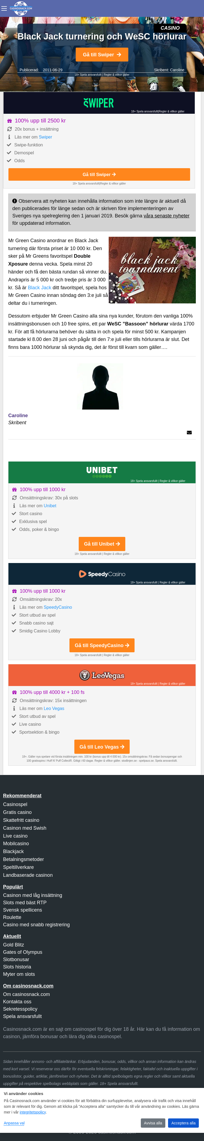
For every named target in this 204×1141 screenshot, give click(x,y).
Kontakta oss (17, 1001)
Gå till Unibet (102, 544)
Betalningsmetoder (23, 859)
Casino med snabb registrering (36, 924)
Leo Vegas (54, 708)
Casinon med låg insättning (32, 895)
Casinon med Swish (24, 828)
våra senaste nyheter (167, 216)
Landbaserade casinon (28, 875)
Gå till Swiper (102, 54)
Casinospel (15, 804)
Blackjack (13, 851)
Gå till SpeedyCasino (102, 645)
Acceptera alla (183, 1123)
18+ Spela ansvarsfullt (88, 74)
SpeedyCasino (58, 607)
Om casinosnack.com (26, 994)
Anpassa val (14, 1123)
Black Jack (39, 287)
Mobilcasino (16, 843)
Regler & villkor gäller (116, 74)
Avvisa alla (153, 1123)
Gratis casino (17, 812)
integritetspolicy (32, 1112)
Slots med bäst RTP (25, 902)
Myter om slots (19, 974)
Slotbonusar (16, 959)
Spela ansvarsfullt (22, 1016)
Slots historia (17, 967)
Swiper (45, 137)
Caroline (177, 70)
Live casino (15, 836)
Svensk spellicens (22, 910)
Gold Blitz (13, 945)
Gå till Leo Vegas (102, 747)
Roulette (12, 917)
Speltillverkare (18, 867)
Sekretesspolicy (20, 1009)
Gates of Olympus (22, 952)
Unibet (50, 505)
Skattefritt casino (21, 820)
